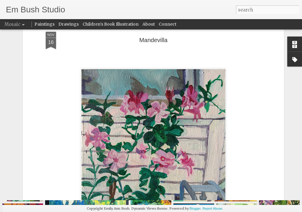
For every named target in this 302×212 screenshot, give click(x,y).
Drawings (68, 24)
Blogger (195, 208)
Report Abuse (212, 208)
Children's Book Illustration (111, 24)
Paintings (45, 24)
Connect (167, 24)
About (148, 24)
